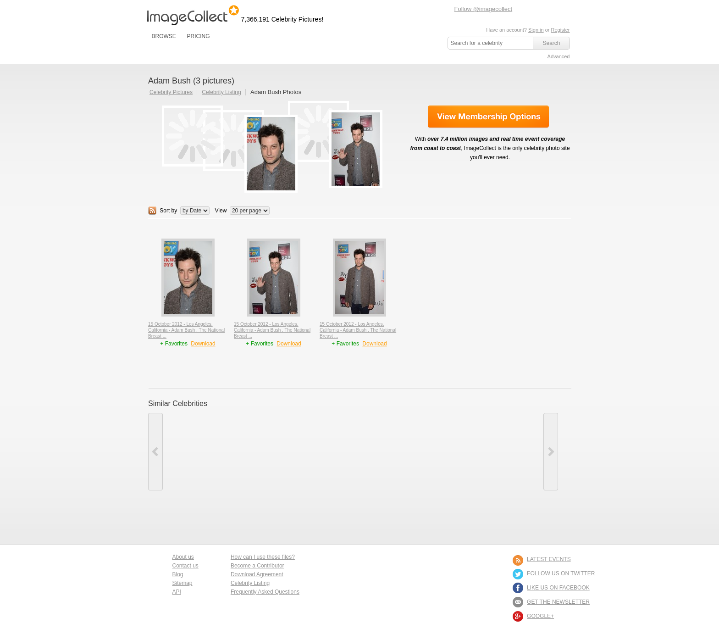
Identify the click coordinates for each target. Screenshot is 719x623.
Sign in (536, 30)
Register (560, 30)
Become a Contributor (257, 565)
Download (203, 343)
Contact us (185, 565)
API (176, 592)
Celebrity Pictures (171, 92)
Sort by (168, 210)
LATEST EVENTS (549, 559)
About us (183, 557)
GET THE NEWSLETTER (558, 602)
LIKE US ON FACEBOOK (558, 587)
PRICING (198, 36)
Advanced (559, 56)
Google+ (540, 616)
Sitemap (182, 583)
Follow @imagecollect (483, 9)
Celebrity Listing (221, 92)
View (221, 210)
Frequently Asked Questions (265, 592)
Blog (177, 574)
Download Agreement (257, 574)
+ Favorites (174, 343)
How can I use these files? (263, 557)
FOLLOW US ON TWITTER (561, 573)
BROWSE (164, 36)
